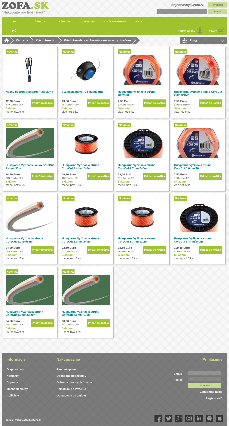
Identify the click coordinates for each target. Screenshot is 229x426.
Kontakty (13, 375)
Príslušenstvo (46, 40)
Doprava (12, 382)
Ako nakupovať (66, 369)
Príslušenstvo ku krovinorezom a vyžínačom (97, 40)
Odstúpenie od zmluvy (71, 395)
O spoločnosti (16, 369)
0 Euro (213, 30)
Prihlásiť (218, 4)
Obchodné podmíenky (71, 375)
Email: (178, 373)
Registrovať (214, 398)
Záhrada (22, 40)
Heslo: (177, 379)
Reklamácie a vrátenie (71, 388)
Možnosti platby (17, 388)
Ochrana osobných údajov (74, 382)
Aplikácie (13, 395)
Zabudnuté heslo (211, 391)
